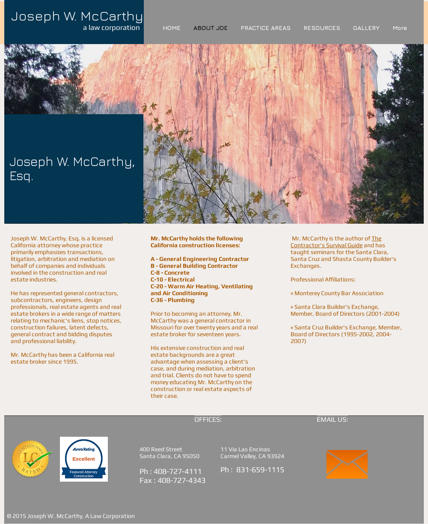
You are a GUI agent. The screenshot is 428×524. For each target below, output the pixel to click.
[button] (322, 28)
